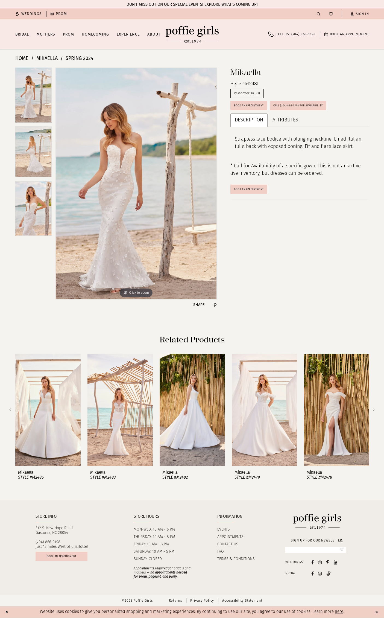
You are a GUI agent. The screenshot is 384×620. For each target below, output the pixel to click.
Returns (175, 603)
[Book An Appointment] (346, 34)
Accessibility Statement (242, 603)
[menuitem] (28, 14)
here (339, 614)
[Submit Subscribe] (340, 551)
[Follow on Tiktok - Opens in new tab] (328, 575)
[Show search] (318, 14)
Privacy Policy (202, 603)
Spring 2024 (79, 58)
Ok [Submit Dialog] (375, 614)
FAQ (220, 552)
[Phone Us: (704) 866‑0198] (292, 34)
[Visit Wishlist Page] (331, 14)
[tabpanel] (33, 97)
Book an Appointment (256, 113)
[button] (359, 14)
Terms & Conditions (236, 559)
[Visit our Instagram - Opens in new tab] (320, 564)
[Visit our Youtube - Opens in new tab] (335, 564)
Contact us (227, 544)
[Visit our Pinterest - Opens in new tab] (328, 564)
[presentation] (48, 410)
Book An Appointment (256, 200)
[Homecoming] (58, 14)
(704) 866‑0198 (48, 542)
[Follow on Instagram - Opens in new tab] (320, 575)
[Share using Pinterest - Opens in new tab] (215, 305)
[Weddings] (28, 14)
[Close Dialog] (8, 614)
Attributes (285, 129)
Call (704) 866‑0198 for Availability (325, 113)
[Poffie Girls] (192, 34)
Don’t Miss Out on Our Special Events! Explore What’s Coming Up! (192, 4)
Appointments (230, 537)
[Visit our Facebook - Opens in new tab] (312, 564)
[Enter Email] (315, 551)
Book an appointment (71, 559)
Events (223, 530)
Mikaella (47, 58)
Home (21, 58)
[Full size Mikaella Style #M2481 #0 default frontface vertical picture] (136, 183)
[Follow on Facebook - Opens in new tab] (312, 575)
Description (249, 129)
